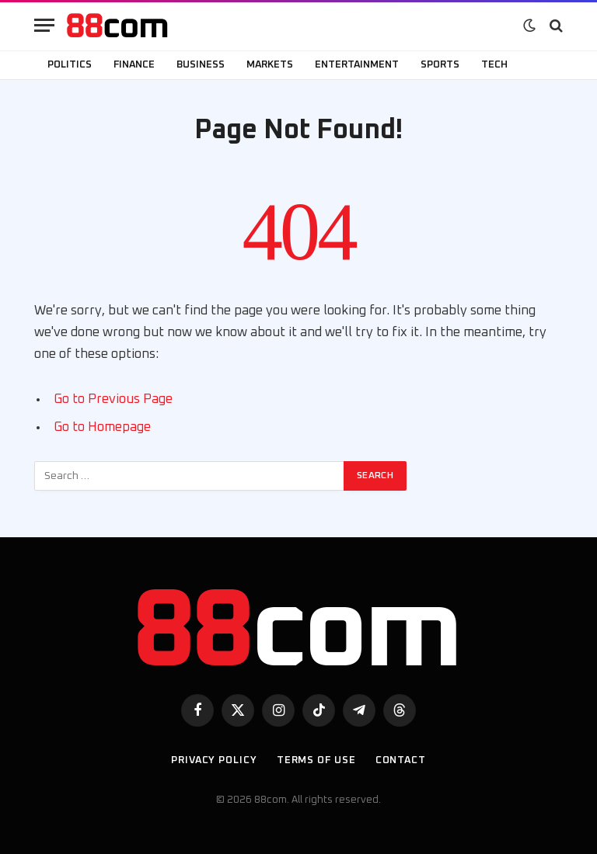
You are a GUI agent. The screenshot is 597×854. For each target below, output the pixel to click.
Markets (269, 65)
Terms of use (316, 760)
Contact (400, 760)
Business (200, 65)
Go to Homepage (102, 427)
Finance (134, 65)
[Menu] (44, 25)
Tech (494, 65)
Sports (440, 65)
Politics (69, 65)
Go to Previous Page (113, 399)
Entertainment (357, 65)
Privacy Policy (214, 760)
